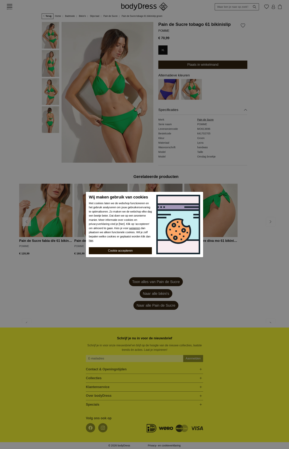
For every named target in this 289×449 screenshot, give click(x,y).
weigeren (134, 228)
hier (91, 240)
